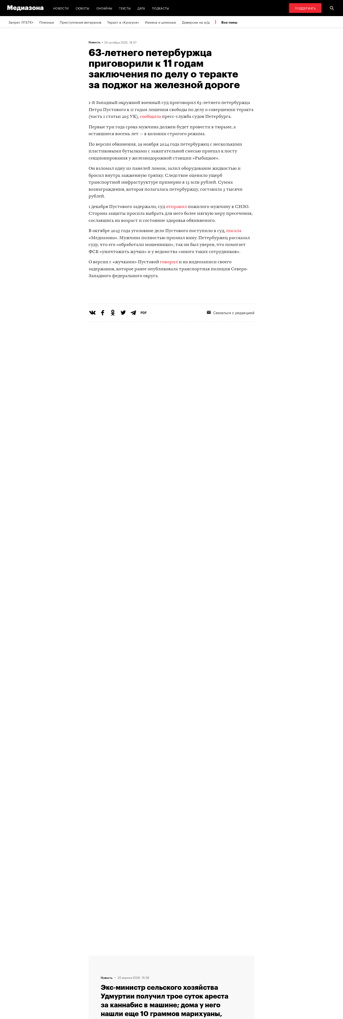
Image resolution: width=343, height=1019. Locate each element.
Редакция (97, 957)
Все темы (229, 22)
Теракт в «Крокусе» (123, 22)
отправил (176, 207)
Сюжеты (83, 8)
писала (233, 231)
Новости (61, 8)
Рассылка (158, 967)
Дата (141, 8)
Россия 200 (159, 985)
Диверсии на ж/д (196, 22)
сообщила (150, 117)
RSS (155, 957)
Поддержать (305, 8)
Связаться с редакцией (230, 332)
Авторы (96, 976)
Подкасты (160, 8)
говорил (169, 262)
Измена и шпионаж (160, 22)
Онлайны (104, 8)
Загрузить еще (171, 805)
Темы (94, 985)
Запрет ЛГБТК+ (21, 22)
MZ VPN (156, 976)
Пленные (46, 22)
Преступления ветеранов (80, 22)
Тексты (125, 8)
